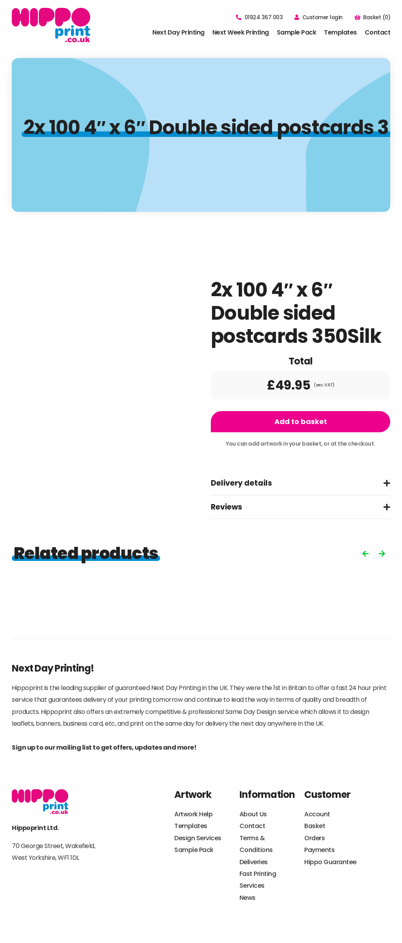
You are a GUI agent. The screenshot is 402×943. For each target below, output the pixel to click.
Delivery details (241, 483)
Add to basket (300, 421)
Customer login (318, 17)
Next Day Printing (178, 32)
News (247, 897)
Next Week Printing (240, 32)
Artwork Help (193, 814)
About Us (253, 814)
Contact (378, 32)
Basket (314, 825)
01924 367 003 (259, 17)
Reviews (226, 507)
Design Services (197, 838)
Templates (340, 32)
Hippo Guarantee (330, 862)
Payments (319, 849)
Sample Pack (296, 32)
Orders (314, 838)
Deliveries (253, 862)
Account (317, 814)
